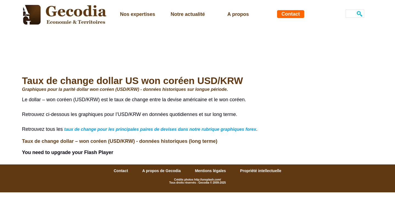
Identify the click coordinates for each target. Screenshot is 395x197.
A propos (238, 14)
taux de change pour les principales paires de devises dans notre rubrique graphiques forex (160, 129)
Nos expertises (137, 14)
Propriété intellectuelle (260, 171)
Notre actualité (188, 14)
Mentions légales (211, 171)
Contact (290, 14)
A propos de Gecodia (162, 171)
